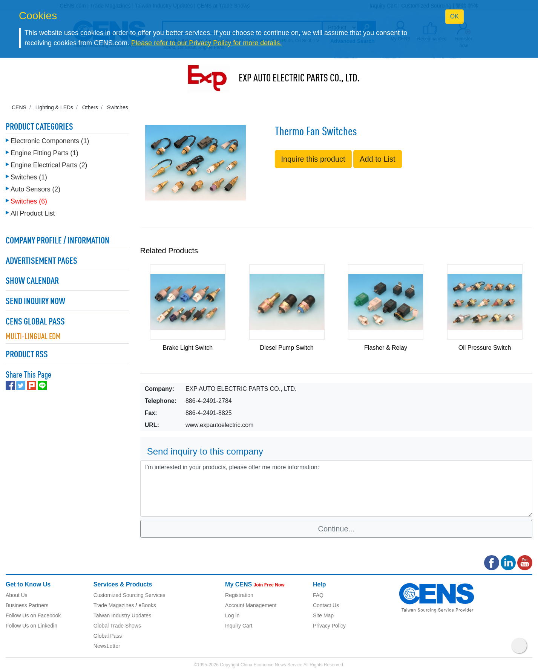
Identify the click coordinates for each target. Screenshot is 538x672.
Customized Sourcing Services (129, 595)
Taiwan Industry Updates (122, 615)
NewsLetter (106, 646)
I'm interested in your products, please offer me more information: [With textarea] (336, 488)
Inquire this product (313, 159)
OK (454, 16)
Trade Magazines (113, 605)
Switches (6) (29, 201)
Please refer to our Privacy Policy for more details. (206, 43)
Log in (232, 615)
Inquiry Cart (238, 626)
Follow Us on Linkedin (31, 626)
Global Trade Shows (117, 626)
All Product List (33, 213)
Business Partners (27, 605)
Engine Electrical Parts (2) (49, 165)
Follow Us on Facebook (33, 615)
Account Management (250, 605)
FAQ (318, 595)
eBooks (147, 605)
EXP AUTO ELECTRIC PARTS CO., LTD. (299, 78)
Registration (239, 595)
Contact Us (326, 605)
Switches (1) (29, 177)
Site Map (323, 615)
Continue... (336, 529)
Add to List (377, 159)
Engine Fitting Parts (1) (44, 153)
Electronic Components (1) (50, 141)
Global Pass (107, 636)
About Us (17, 595)
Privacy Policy (329, 626)
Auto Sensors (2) (35, 189)
